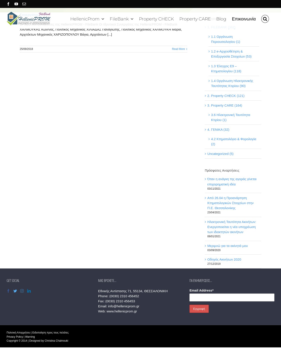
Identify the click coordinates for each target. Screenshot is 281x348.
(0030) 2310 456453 (120, 301)
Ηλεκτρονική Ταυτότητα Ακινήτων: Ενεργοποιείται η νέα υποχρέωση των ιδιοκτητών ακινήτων (231, 227)
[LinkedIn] (29, 291)
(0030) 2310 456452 (124, 296)
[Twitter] (15, 291)
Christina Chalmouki (56, 340)
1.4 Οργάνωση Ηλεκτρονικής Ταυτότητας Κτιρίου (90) (232, 83)
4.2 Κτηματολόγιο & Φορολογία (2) (233, 141)
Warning (30, 336)
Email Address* (201, 290)
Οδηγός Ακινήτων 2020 (224, 259)
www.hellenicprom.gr (122, 311)
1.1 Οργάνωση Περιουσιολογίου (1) (225, 39)
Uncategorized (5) (220, 154)
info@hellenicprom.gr (123, 306)
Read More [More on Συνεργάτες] (178, 49)
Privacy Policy (15, 336)
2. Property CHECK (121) (226, 96)
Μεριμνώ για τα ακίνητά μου (227, 246)
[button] (265, 18)
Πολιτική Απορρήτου (18, 332)
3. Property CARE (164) (224, 105)
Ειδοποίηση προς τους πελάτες (50, 332)
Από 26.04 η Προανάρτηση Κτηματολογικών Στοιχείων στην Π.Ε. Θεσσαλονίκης (230, 203)
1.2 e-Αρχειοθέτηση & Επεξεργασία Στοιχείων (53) (231, 53)
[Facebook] (8, 291)
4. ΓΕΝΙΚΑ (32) (218, 129)
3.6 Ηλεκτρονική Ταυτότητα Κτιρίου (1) (230, 117)
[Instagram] (22, 291)
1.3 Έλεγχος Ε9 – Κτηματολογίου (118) (226, 68)
